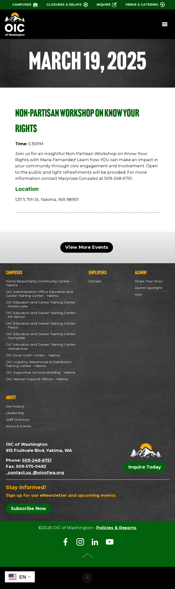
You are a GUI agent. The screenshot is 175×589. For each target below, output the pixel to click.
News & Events (18, 426)
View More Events (87, 247)
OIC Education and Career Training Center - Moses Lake (40, 304)
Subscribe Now (28, 508)
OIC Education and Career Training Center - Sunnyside (40, 336)
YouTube (109, 542)
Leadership (15, 413)
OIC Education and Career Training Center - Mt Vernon (40, 315)
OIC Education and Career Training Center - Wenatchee (40, 347)
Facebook (65, 542)
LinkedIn (95, 542)
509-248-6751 (36, 460)
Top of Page (87, 555)
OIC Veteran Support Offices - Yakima (37, 379)
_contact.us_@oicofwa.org (35, 472)
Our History (15, 406)
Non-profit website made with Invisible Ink (87, 578)
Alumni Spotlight (148, 288)
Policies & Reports (116, 527)
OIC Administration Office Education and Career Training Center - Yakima (39, 294)
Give (138, 294)
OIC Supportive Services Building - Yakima (40, 372)
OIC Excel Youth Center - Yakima (33, 355)
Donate (95, 281)
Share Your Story (148, 281)
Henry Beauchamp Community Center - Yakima (39, 283)
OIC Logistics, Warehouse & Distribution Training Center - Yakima (39, 364)
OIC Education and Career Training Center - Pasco (40, 325)
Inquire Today (144, 467)
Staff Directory (17, 419)
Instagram (80, 542)
